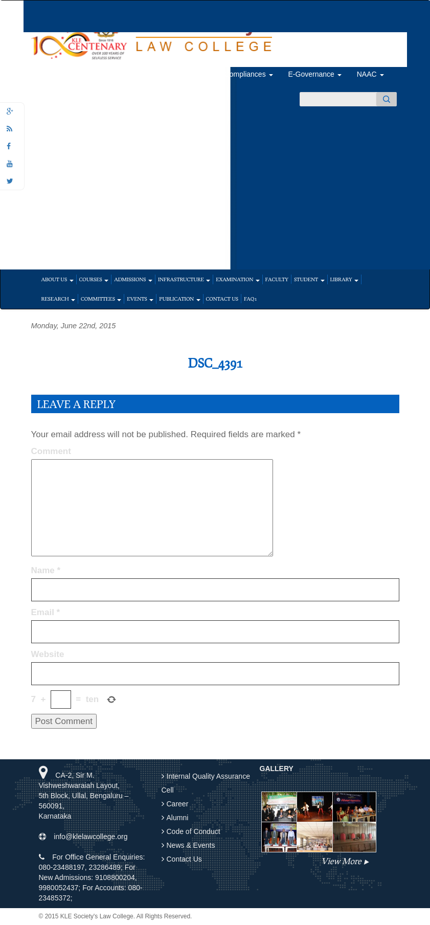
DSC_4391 (215, 362)
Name (46, 570)
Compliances (248, 74)
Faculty (276, 279)
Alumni (194, 74)
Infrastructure (184, 279)
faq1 (250, 299)
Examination (237, 279)
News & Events (191, 845)
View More (341, 861)
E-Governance (315, 74)
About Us (57, 279)
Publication (179, 299)
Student (309, 279)
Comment (51, 451)
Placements (146, 74)
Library (344, 279)
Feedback (95, 74)
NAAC (370, 74)
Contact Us (222, 299)
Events (140, 299)
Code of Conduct (193, 831)
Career (178, 804)
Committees (101, 299)
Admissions (133, 279)
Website (47, 654)
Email (45, 612)
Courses (94, 279)
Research (58, 299)
